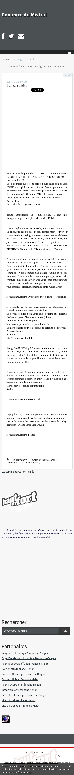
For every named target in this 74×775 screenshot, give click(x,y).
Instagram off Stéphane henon (19, 690)
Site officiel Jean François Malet (20, 705)
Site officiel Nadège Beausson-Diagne (24, 695)
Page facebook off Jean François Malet (25, 663)
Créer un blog (31, 752)
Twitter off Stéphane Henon (18, 669)
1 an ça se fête (17, 85)
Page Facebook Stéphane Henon (21, 684)
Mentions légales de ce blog (37, 763)
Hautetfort (44, 752)
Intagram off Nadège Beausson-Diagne (25, 653)
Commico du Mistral (24, 14)
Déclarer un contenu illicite (14, 763)
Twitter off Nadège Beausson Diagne (24, 674)
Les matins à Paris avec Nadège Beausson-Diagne (35, 66)
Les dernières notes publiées (41, 756)
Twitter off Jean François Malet (20, 679)
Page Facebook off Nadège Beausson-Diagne (29, 658)
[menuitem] (9, 59)
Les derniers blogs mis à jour (17, 756)
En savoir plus (24, 772)
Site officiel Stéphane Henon (18, 700)
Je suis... (8, 59)
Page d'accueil (25, 59)
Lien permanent (17, 460)
